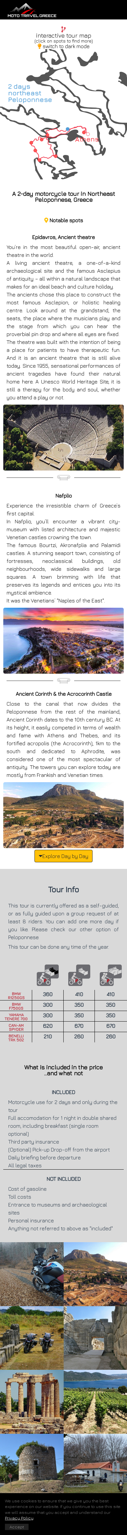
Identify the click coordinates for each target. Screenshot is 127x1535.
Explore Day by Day (63, 856)
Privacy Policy (19, 1517)
